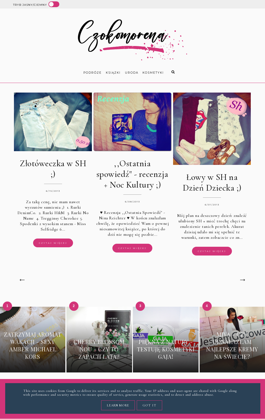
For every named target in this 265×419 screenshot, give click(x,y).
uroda (131, 72)
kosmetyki (153, 72)
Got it (149, 405)
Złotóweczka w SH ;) (53, 168)
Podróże (92, 72)
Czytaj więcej (53, 243)
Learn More (118, 405)
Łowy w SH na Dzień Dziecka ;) (212, 182)
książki (113, 72)
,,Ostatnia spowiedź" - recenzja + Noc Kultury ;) (132, 174)
